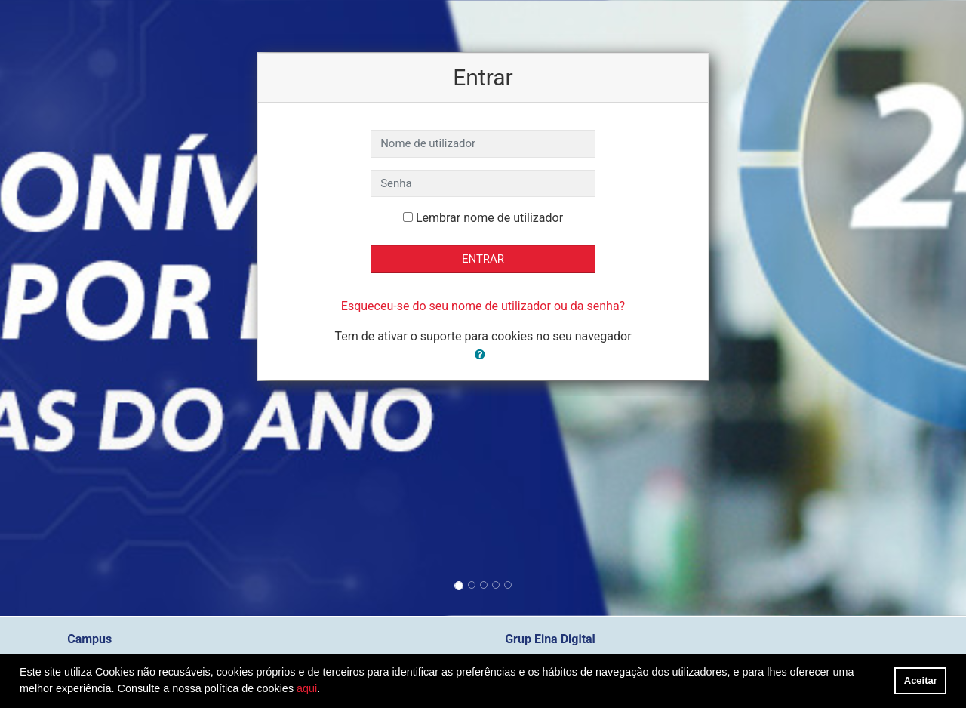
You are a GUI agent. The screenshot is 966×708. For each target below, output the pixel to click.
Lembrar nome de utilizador (489, 218)
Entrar (483, 259)
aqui (307, 688)
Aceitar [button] (920, 680)
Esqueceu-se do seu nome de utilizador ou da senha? (483, 306)
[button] (483, 355)
